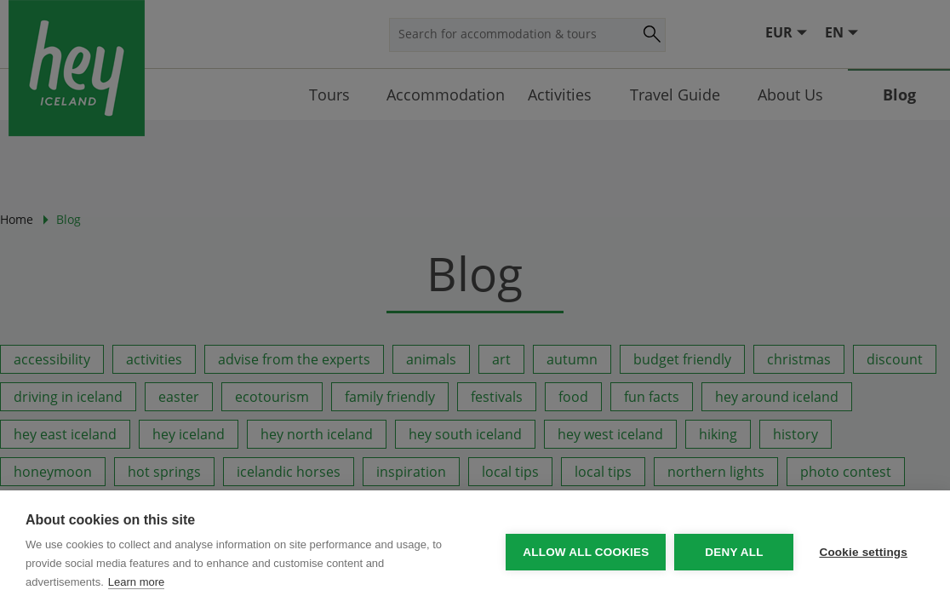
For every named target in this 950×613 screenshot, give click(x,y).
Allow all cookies (586, 552)
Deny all (734, 552)
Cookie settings (863, 552)
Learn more (136, 582)
